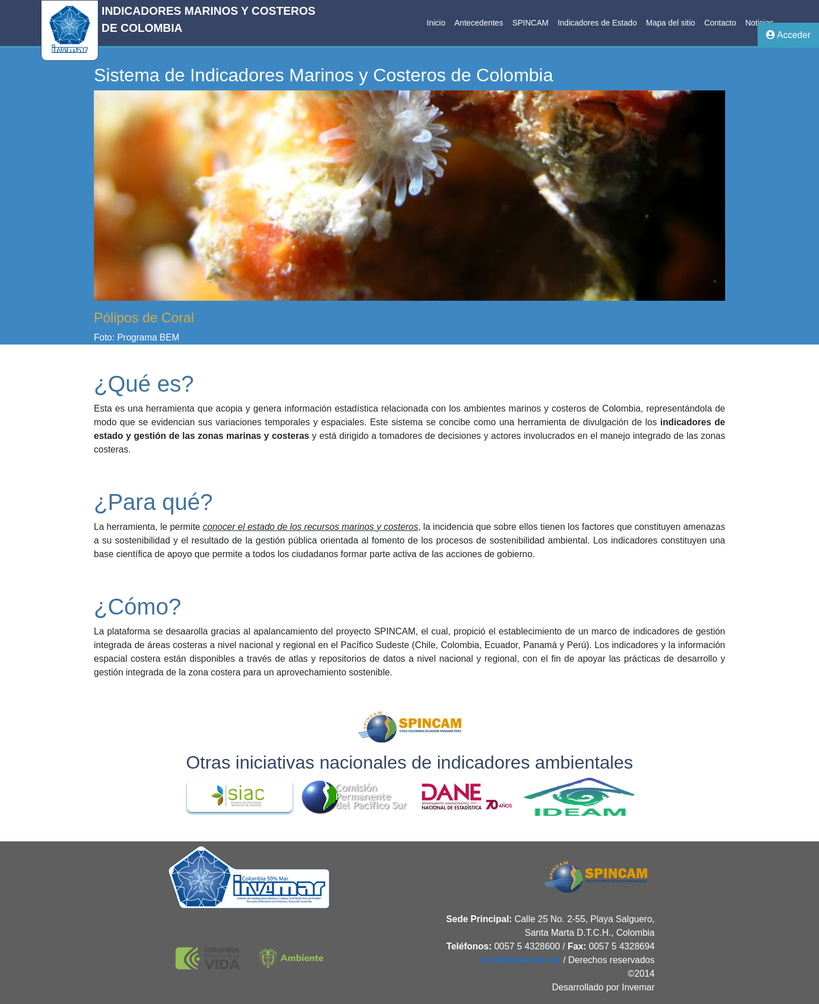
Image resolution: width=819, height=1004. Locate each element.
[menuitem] (436, 23)
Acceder (788, 35)
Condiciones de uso (521, 960)
